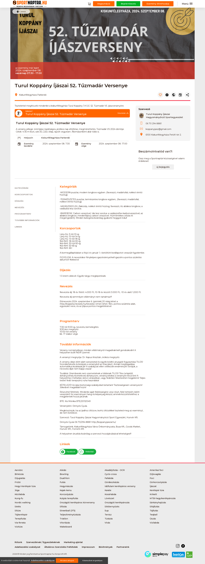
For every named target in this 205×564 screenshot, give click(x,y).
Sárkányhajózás (158, 502)
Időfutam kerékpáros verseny (120, 486)
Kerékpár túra (157, 490)
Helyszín (28, 137)
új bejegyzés (163, 167)
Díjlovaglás (155, 474)
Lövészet (109, 498)
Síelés (18, 506)
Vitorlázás (65, 523)
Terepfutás (20, 519)
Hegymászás (66, 486)
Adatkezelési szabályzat (27, 547)
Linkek (18, 227)
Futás (63, 482)
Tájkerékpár (21, 514)
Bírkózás (19, 474)
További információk (27, 220)
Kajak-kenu (66, 490)
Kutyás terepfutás (69, 498)
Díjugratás (20, 478)
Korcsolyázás (66, 494)
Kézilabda (20, 494)
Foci (152, 478)
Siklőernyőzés (112, 506)
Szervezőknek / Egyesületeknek (43, 542)
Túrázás (109, 519)
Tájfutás (154, 510)
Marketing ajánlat (73, 542)
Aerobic (19, 470)
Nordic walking (22, 502)
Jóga (17, 490)
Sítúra (18, 510)
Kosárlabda (110, 494)
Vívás (107, 523)
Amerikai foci (156, 470)
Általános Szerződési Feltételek (61, 547)
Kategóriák (22, 188)
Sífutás (63, 506)
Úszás (153, 519)
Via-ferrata (20, 523)
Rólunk (18, 542)
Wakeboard (66, 527)
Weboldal (86, 451)
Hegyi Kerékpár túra (25, 486)
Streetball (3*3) (67, 510)
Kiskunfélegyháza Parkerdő (55, 137)
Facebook (67, 451)
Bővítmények (106, 547)
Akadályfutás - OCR (115, 470)
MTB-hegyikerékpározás (163, 498)
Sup (107, 510)
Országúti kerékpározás (117, 502)
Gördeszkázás (112, 482)
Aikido (63, 470)
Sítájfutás (154, 506)
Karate (108, 490)
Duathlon (65, 478)
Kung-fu (19, 498)
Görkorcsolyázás (158, 482)
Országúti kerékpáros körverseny (77, 502)
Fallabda (109, 478)
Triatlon (64, 519)
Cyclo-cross (111, 474)
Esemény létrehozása (158, 3)
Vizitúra (18, 527)
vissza (21, 11)
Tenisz (108, 514)
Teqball (153, 514)
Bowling (64, 474)
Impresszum (88, 547)
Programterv (23, 214)
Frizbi (18, 482)
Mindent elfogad (67, 561)
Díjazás (19, 201)
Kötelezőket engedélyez (92, 561)
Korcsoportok (24, 194)
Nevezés (19, 207)
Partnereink (123, 547)
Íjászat (153, 486)
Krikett (153, 494)
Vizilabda (154, 523)
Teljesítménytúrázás (70, 514)
